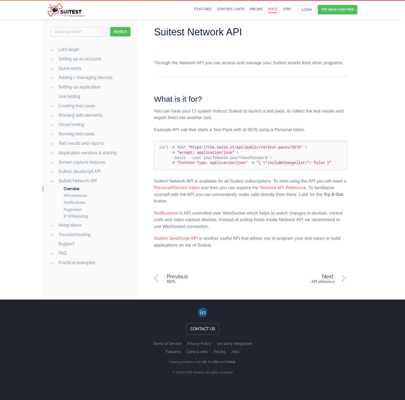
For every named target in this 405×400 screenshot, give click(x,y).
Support (66, 243)
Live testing (69, 96)
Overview (71, 189)
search (120, 32)
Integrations (69, 225)
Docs (272, 9)
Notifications (74, 202)
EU (216, 362)
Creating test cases (76, 105)
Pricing (256, 9)
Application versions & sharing (87, 152)
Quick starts (69, 68)
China (230, 362)
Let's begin (68, 49)
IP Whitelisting (76, 216)
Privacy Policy (199, 344)
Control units (230, 9)
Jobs (287, 9)
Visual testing (71, 124)
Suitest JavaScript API (79, 171)
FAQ (62, 253)
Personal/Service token (177, 187)
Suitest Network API (77, 180)
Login (306, 10)
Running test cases (76, 133)
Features (203, 9)
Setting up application (79, 86)
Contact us (202, 329)
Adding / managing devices (85, 77)
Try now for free (337, 10)
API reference (75, 196)
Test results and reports (81, 143)
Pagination (73, 209)
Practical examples (76, 262)
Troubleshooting (74, 234)
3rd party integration (234, 344)
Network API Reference (283, 187)
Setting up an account (79, 58)
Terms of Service (167, 344)
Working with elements (80, 115)
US (204, 362)
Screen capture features (81, 162)
